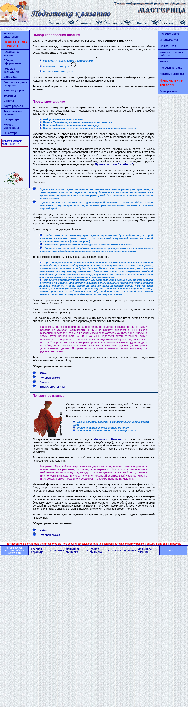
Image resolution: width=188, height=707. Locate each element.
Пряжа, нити (168, 46)
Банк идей (10, 76)
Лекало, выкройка (172, 73)
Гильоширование (122, 550)
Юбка (43, 373)
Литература (11, 119)
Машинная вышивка (73, 550)
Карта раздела (13, 106)
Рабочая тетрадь (171, 67)
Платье (44, 382)
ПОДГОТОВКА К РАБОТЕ (16, 44)
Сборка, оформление (12, 62)
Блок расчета (168, 91)
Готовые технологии (11, 70)
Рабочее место (169, 33)
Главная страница (37, 550)
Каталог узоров (14, 90)
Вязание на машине (11, 53)
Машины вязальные (11, 35)
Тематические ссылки (13, 113)
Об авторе (10, 133)
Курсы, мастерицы (11, 126)
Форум (57, 550)
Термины (10, 95)
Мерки (164, 61)
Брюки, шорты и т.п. (52, 386)
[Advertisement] (14, 160)
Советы (9, 100)
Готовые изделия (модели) (15, 84)
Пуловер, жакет (49, 377)
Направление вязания (171, 82)
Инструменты (169, 39)
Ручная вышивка (95, 550)
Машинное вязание (145, 550)
